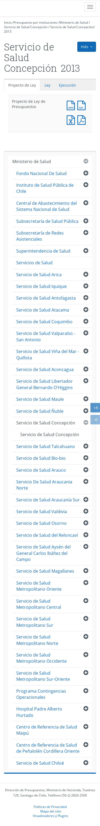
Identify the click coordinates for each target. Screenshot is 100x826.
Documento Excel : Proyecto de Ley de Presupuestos (72, 119)
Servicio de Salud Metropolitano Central (38, 604)
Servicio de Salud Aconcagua (45, 369)
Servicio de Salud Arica (39, 275)
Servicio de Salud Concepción (25, 27)
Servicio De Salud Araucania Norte (44, 485)
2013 (7, 31)
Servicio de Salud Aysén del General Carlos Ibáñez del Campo (43, 553)
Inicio (8, 22)
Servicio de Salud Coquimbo (44, 322)
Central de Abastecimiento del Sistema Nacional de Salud (46, 206)
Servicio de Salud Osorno (41, 523)
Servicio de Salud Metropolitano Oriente (39, 586)
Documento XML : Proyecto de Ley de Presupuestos (72, 105)
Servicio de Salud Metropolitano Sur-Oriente (43, 676)
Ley (47, 85)
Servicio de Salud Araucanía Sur (48, 500)
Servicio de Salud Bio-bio (41, 458)
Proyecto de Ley (22, 85)
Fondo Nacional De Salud (41, 173)
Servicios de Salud (34, 263)
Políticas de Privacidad (50, 806)
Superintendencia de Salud (43, 251)
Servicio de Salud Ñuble (39, 411)
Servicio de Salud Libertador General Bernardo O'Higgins (44, 384)
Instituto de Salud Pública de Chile (45, 188)
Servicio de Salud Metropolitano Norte (37, 640)
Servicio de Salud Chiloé (40, 763)
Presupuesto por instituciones (36, 22)
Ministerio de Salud (73, 22)
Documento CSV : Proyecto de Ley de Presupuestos (82, 105)
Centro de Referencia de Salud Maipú (46, 730)
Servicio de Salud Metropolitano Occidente (41, 658)
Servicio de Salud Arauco (41, 470)
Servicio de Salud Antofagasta (46, 298)
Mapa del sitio (50, 811)
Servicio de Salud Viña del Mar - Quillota (47, 354)
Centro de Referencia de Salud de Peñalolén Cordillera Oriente (47, 748)
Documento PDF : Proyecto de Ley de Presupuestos (82, 119)
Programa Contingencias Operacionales (41, 694)
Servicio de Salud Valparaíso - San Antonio (45, 336)
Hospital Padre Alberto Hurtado (39, 712)
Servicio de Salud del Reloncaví (47, 535)
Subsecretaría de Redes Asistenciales (40, 236)
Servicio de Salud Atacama (42, 310)
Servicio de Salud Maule (40, 399)
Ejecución (67, 85)
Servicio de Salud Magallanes (45, 571)
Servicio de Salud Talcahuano (45, 446)
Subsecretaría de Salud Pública (47, 221)
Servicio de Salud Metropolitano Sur (34, 622)
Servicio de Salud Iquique (41, 286)
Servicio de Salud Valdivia (41, 511)
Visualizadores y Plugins (50, 816)
